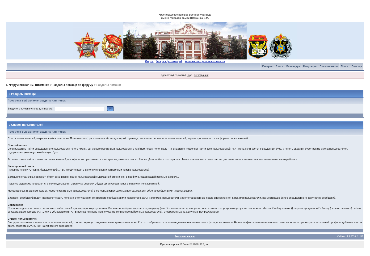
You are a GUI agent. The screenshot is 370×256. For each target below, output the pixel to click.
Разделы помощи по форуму (73, 85)
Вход (189, 75)
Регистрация (201, 75)
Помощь (357, 66)
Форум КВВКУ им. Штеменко (29, 85)
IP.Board (184, 244)
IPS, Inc (204, 244)
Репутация (310, 66)
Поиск (345, 66)
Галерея (267, 66)
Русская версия (169, 244)
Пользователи (329, 66)
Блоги (279, 66)
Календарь (293, 66)
